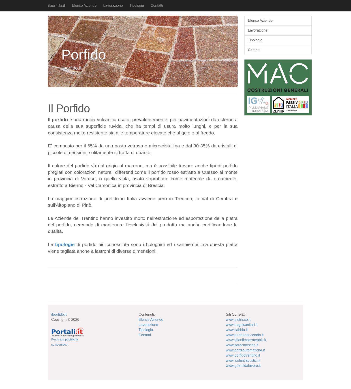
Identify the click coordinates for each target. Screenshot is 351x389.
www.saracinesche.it (242, 345)
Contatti (157, 5)
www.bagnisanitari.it (241, 325)
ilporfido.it (56, 5)
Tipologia (137, 5)
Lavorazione (113, 5)
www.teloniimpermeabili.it (246, 340)
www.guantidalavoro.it (243, 366)
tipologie (65, 244)
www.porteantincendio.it (245, 335)
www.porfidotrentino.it (243, 355)
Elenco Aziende (84, 5)
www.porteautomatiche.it (245, 350)
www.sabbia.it (237, 330)
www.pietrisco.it (238, 319)
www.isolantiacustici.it (243, 360)
